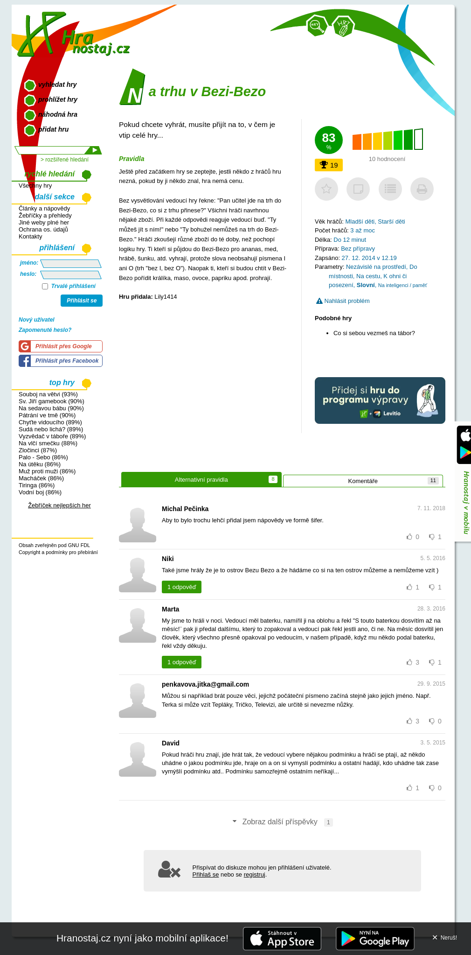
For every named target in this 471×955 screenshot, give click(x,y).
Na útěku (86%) (40, 464)
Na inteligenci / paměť (402, 285)
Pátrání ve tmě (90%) (47, 415)
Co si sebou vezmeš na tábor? (374, 333)
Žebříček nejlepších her (59, 505)
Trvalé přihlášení (69, 286)
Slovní (366, 284)
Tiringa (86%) (37, 485)
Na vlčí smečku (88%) (48, 443)
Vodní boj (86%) (40, 492)
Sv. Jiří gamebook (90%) (51, 401)
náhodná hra (57, 114)
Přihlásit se (82, 300)
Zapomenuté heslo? (45, 330)
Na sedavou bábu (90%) (51, 408)
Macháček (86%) (41, 478)
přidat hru (53, 129)
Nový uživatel (37, 319)
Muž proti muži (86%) (47, 471)
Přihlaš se (206, 874)
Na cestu (368, 276)
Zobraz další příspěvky (282, 822)
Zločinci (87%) (38, 450)
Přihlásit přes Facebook (66, 361)
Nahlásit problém (343, 300)
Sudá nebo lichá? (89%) (51, 429)
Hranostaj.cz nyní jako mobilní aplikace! (142, 938)
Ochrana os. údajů (43, 229)
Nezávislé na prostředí (376, 266)
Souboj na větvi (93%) (48, 394)
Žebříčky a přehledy (45, 215)
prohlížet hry (57, 99)
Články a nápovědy (44, 208)
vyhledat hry (57, 84)
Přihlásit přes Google (63, 346)
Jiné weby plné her (44, 222)
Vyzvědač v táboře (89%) (52, 436)
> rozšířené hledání (65, 159)
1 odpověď (181, 586)
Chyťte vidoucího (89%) (50, 422)
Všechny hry (35, 185)
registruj (254, 874)
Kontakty (30, 236)
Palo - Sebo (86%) (43, 457)
